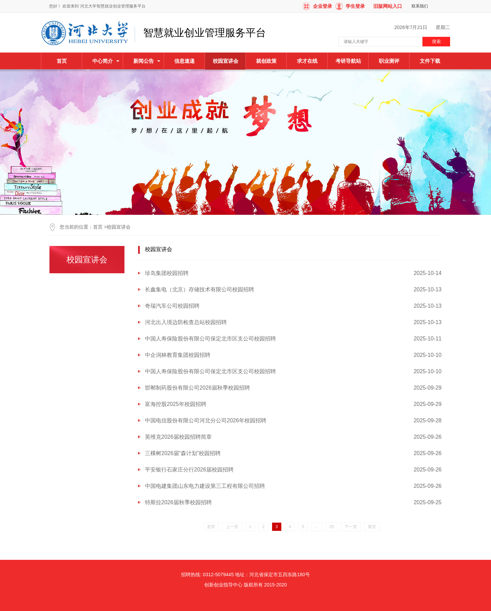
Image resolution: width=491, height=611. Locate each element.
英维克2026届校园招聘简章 (178, 437)
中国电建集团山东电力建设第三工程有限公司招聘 (205, 486)
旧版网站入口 (387, 6)
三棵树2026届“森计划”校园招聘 (183, 453)
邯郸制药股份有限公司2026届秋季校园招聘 (197, 388)
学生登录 (355, 6)
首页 (62, 61)
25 (331, 526)
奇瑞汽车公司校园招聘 (172, 306)
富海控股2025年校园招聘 (175, 404)
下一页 (351, 526)
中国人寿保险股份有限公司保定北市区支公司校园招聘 (210, 338)
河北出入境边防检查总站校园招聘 (186, 322)
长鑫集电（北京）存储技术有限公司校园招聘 (199, 289)
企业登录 (322, 6)
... (316, 526)
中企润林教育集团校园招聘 (177, 355)
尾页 (372, 526)
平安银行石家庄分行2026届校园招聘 (189, 469)
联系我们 (420, 6)
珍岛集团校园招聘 (167, 273)
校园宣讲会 (119, 227)
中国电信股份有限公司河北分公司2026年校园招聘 (205, 420)
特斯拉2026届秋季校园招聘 (178, 502)
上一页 (232, 526)
